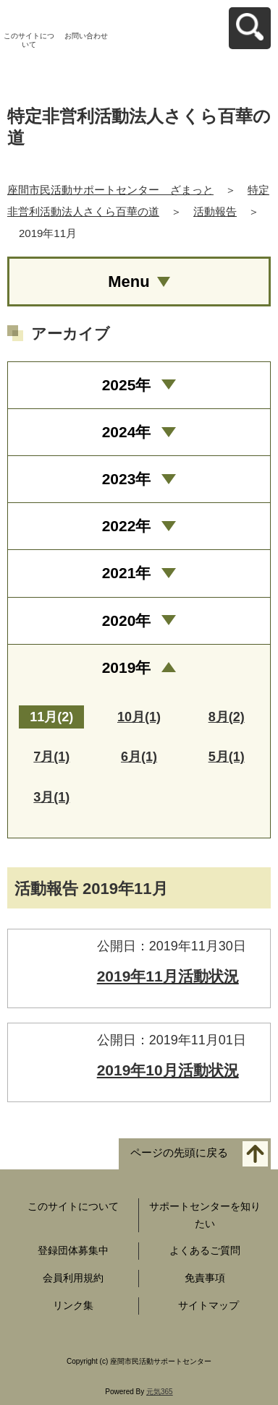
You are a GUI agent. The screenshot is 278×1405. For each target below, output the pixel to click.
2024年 (126, 432)
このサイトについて (29, 40)
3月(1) (51, 797)
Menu (128, 281)
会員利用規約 (73, 1278)
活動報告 (215, 211)
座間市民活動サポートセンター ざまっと (110, 190)
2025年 (126, 385)
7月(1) (51, 756)
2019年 (126, 667)
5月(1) (226, 756)
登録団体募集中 (73, 1250)
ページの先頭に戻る (179, 1152)
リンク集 (73, 1305)
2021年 (126, 572)
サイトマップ (208, 1305)
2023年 (126, 479)
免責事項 (205, 1278)
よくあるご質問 (204, 1250)
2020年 (126, 620)
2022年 (126, 525)
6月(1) (139, 756)
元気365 (159, 1392)
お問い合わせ (86, 36)
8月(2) (226, 717)
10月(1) (139, 717)
